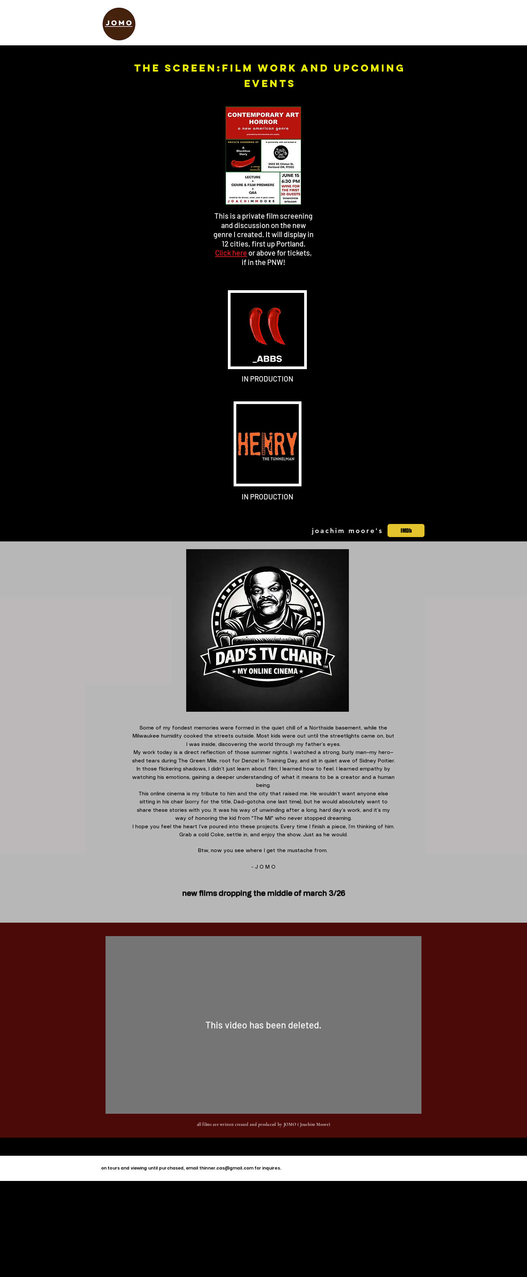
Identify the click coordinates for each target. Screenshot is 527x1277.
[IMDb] (406, 530)
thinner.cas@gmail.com (226, 1168)
